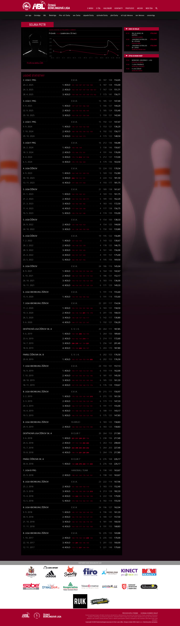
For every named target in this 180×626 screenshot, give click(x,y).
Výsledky (153, 33)
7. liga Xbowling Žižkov (36, 303)
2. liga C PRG (29, 80)
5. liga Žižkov (30, 189)
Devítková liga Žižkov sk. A (37, 329)
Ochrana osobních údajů (149, 613)
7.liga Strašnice (138, 65)
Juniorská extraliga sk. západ (139, 47)
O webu (90, 8)
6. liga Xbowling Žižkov (36, 292)
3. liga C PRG (29, 101)
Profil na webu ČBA (35, 62)
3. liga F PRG (29, 142)
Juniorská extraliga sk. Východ (139, 40)
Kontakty (119, 8)
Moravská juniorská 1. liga (142, 60)
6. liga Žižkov (30, 235)
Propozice (129, 8)
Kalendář (108, 8)
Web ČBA (149, 8)
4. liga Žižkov (30, 168)
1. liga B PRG (29, 470)
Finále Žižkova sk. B (33, 354)
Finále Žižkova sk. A (33, 459)
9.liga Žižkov (136, 69)
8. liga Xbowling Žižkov (36, 391)
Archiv (140, 8)
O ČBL (98, 8)
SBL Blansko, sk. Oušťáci (138, 34)
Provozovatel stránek (130, 613)
